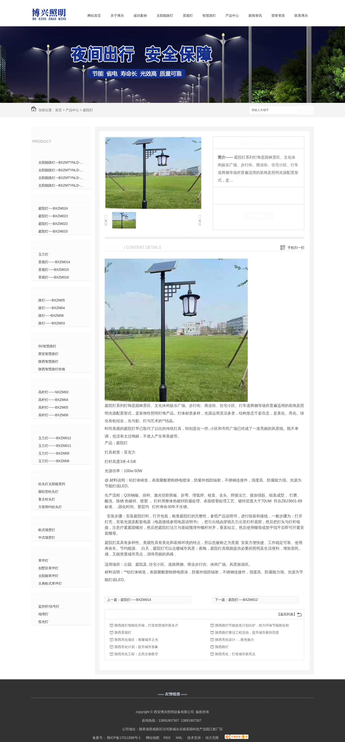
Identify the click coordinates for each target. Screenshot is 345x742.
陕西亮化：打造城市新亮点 (235, 654)
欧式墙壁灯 (46, 530)
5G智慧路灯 (47, 346)
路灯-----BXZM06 (51, 315)
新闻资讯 (255, 15)
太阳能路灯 (164, 15)
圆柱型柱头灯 (48, 491)
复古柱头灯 (46, 499)
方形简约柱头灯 (50, 507)
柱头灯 (44, 474)
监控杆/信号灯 (48, 606)
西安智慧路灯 (48, 354)
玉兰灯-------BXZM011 (54, 446)
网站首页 (94, 15)
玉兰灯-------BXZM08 (53, 461)
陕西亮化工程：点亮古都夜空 (136, 654)
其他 (42, 597)
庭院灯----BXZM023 (53, 216)
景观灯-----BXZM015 (53, 269)
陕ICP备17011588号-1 (124, 738)
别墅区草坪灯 (48, 568)
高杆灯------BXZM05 (53, 407)
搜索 (305, 110)
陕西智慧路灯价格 (51, 369)
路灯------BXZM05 (51, 300)
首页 (58, 110)
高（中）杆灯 (51, 383)
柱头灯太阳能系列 (51, 484)
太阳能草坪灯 (48, 576)
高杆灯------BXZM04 (53, 400)
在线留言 (258, 215)
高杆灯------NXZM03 (53, 392)
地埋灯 (43, 614)
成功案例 (140, 15)
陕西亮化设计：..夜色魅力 (234, 640)
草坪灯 (44, 551)
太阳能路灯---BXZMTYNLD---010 (63, 185)
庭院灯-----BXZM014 (136, 600)
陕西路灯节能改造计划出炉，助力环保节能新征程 (252, 625)
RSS (168, 738)
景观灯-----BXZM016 (53, 277)
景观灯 (188, 15)
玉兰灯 (43, 254)
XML (179, 738)
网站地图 (152, 738)
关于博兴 (117, 15)
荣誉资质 (278, 15)
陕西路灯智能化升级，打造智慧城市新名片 (146, 625)
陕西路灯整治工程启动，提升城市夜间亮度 (247, 632)
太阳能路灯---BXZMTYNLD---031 (63, 162)
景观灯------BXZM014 (54, 262)
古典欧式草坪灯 (50, 583)
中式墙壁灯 (46, 537)
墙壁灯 (44, 520)
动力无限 (212, 738)
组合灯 (44, 428)
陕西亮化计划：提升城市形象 (136, 647)
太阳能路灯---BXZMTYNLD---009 (63, 178)
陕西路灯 (222, 647)
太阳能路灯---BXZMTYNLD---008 (63, 170)
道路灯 (44, 291)
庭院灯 (88, 110)
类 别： (226, 194)
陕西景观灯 (123, 632)
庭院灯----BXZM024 (53, 208)
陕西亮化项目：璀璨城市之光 (136, 640)
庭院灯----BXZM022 (53, 224)
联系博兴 (301, 15)
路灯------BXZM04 (51, 308)
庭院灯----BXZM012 (243, 600)
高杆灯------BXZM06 (53, 415)
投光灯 (43, 622)
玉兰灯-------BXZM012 (54, 438)
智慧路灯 (209, 15)
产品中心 (232, 15)
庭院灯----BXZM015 (53, 231)
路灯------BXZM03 (51, 323)
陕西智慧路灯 (48, 361)
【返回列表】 (287, 614)
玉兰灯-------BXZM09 (53, 453)
